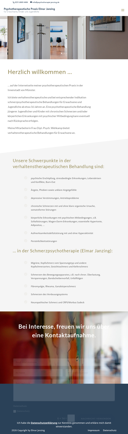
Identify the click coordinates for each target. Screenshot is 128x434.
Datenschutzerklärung (44, 422)
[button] (6, 427)
